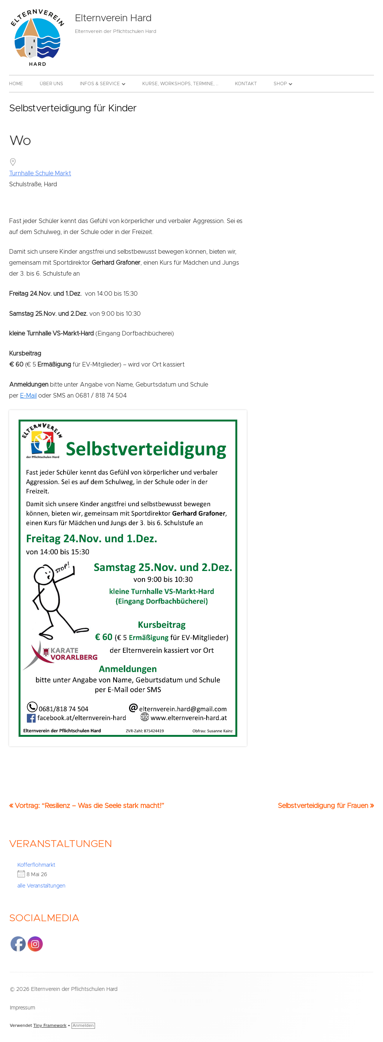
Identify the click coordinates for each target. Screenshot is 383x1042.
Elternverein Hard (113, 18)
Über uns (51, 83)
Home (16, 83)
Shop (280, 83)
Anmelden (83, 1025)
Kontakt (246, 83)
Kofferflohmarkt (36, 865)
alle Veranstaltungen (41, 886)
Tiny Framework (49, 1025)
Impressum (22, 1008)
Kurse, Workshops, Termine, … (180, 83)
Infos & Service (100, 83)
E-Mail (28, 396)
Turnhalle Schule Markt (40, 173)
